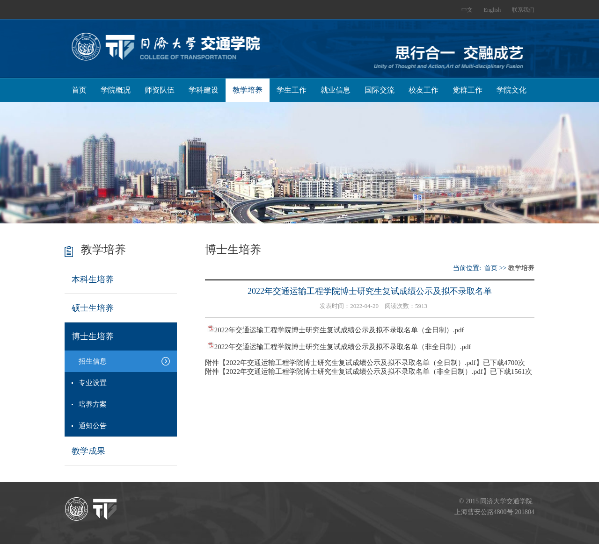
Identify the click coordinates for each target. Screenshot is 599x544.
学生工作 (292, 90)
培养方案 (93, 404)
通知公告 (93, 425)
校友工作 (423, 90)
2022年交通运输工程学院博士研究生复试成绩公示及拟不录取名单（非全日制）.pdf (342, 347)
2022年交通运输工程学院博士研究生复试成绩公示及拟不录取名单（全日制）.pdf (339, 330)
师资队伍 (160, 90)
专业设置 (93, 383)
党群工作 (467, 90)
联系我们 (523, 10)
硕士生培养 (93, 308)
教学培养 (248, 90)
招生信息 (93, 361)
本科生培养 (93, 279)
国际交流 (379, 90)
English (492, 10)
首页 (79, 90)
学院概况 (116, 90)
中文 (467, 10)
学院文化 (511, 90)
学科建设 (204, 90)
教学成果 (88, 451)
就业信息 (336, 90)
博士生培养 (93, 336)
